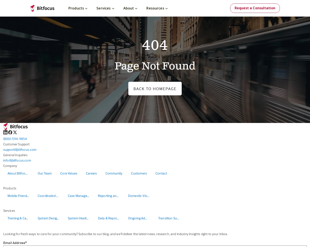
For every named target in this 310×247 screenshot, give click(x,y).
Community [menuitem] (113, 173)
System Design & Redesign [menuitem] (51, 218)
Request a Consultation (255, 8)
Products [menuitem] (77, 8)
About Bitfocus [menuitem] (18, 173)
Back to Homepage (155, 88)
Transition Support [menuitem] (171, 218)
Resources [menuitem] (156, 8)
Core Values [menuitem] (68, 173)
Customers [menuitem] (139, 173)
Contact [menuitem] (161, 173)
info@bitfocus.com (17, 160)
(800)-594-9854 (15, 139)
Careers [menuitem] (91, 173)
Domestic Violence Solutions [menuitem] (141, 196)
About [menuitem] (130, 8)
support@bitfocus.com (19, 149)
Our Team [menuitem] (45, 173)
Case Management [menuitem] (81, 196)
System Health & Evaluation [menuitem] (81, 218)
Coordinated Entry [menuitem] (51, 196)
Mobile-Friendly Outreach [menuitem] (20, 196)
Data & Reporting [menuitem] (110, 218)
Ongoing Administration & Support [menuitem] (141, 218)
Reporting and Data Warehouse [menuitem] (111, 196)
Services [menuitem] (105, 8)
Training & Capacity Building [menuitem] (20, 218)
